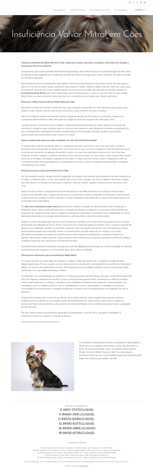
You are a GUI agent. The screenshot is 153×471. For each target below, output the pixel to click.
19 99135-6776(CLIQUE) (76, 433)
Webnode (84, 466)
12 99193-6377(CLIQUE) (76, 423)
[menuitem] (66, 10)
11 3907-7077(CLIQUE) (77, 410)
